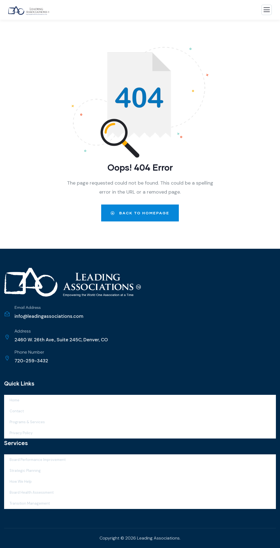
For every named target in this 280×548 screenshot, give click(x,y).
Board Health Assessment (32, 492)
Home (14, 400)
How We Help (21, 481)
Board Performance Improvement (38, 459)
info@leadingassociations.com (48, 316)
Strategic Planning (25, 470)
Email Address (27, 308)
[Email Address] (7, 314)
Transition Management (30, 503)
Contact (17, 411)
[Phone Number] (7, 358)
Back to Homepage (140, 213)
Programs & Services (27, 422)
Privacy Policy (21, 433)
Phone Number (29, 352)
